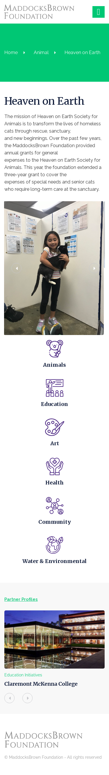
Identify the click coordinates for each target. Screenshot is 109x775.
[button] (15, 268)
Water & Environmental (54, 564)
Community (54, 524)
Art (54, 444)
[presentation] (9, 702)
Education (54, 405)
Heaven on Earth (82, 52)
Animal (41, 52)
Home (11, 52)
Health (54, 484)
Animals (54, 365)
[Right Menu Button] (98, 10)
